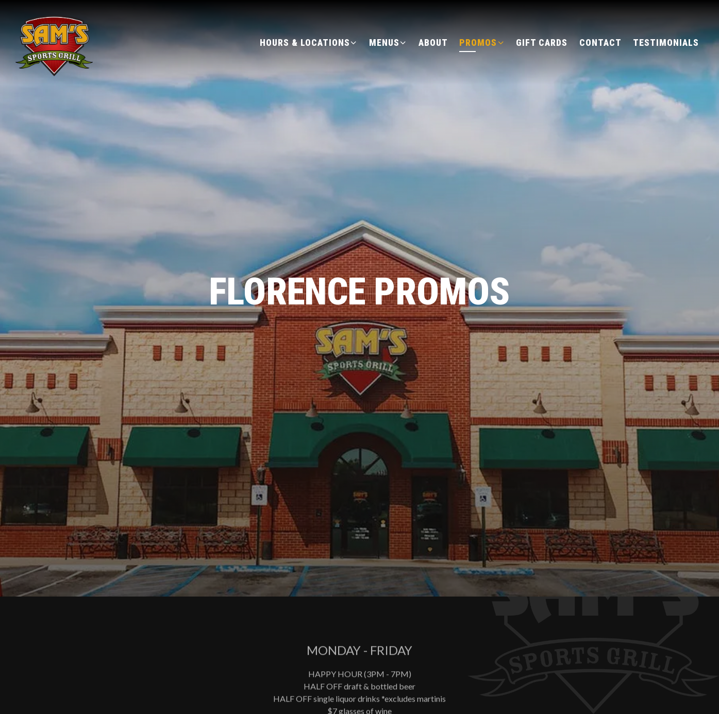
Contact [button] (600, 43)
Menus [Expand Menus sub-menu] (388, 42)
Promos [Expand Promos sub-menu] (482, 42)
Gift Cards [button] (541, 43)
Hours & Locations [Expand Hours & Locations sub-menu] (308, 42)
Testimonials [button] (666, 43)
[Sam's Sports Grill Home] (55, 41)
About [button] (433, 43)
